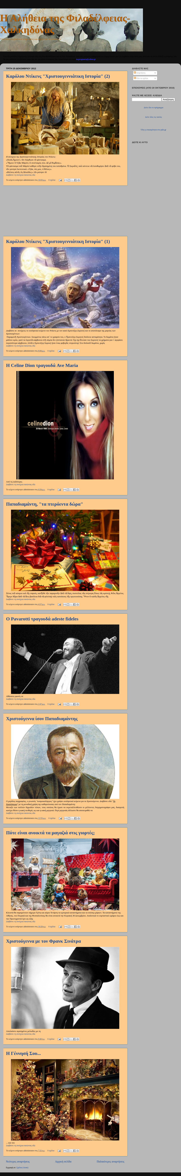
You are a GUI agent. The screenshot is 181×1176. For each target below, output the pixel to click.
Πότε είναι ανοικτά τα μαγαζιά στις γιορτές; (50, 832)
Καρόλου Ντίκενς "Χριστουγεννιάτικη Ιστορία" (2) (58, 76)
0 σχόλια (52, 180)
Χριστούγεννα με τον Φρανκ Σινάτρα (43, 941)
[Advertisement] (65, 211)
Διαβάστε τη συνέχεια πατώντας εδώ (20, 175)
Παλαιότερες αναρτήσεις (110, 1161)
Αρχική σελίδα (63, 1161)
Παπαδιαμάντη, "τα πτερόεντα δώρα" (44, 504)
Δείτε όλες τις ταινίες (153, 117)
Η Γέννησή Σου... (23, 1053)
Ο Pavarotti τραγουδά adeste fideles (42, 618)
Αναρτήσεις (139, 73)
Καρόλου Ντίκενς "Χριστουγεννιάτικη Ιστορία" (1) (58, 241)
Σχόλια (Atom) (22, 1168)
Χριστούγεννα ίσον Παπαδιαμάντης (42, 718)
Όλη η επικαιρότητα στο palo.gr (153, 130)
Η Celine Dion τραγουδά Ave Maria (42, 365)
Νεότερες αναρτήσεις (18, 1161)
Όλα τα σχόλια (141, 78)
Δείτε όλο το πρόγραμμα (153, 108)
